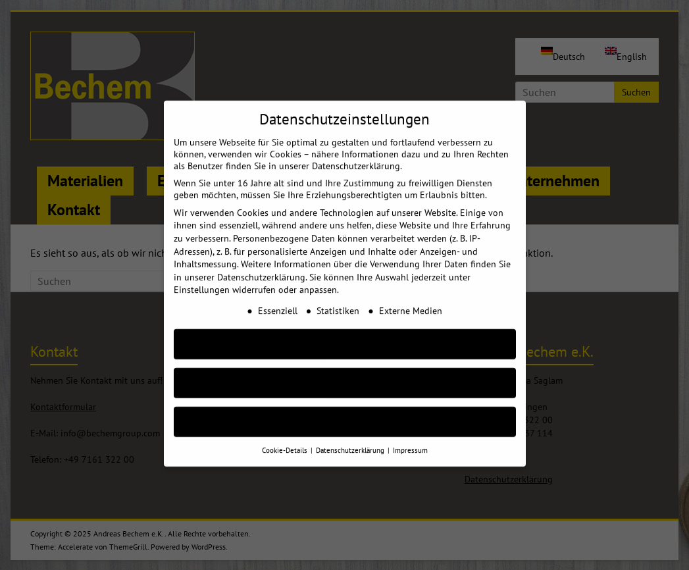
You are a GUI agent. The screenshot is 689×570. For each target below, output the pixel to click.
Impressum (410, 437)
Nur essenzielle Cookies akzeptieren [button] (344, 369)
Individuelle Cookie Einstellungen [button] (344, 408)
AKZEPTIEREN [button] (345, 330)
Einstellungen (202, 276)
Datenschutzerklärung (261, 264)
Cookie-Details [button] (285, 437)
